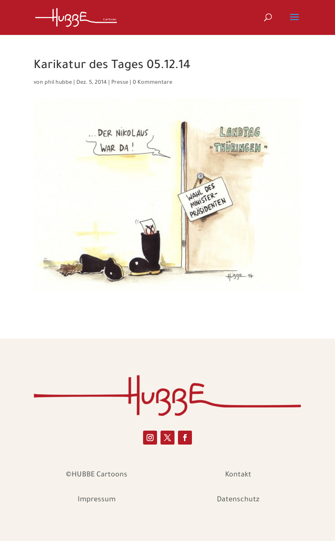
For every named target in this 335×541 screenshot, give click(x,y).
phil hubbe (58, 83)
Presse (119, 83)
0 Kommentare (152, 83)
